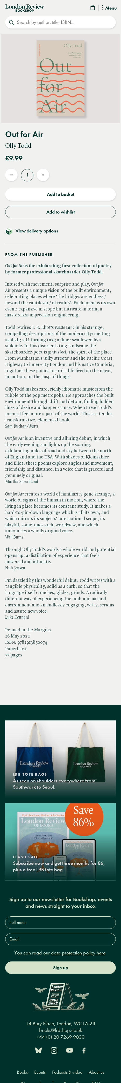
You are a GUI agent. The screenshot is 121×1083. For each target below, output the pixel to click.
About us (96, 1072)
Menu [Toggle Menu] (109, 8)
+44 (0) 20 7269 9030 (60, 1037)
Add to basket (60, 194)
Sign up (60, 968)
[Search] (60, 22)
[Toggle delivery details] (60, 231)
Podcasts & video (67, 1072)
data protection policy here (78, 953)
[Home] (24, 7)
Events (40, 1072)
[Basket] (93, 8)
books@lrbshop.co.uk (60, 1030)
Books (22, 1072)
